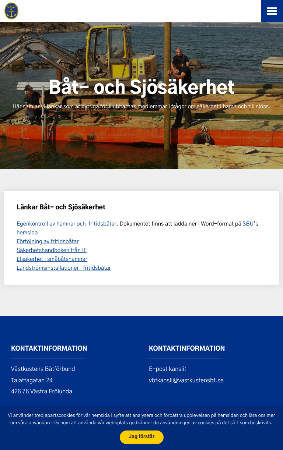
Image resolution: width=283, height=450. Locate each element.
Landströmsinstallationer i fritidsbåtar (64, 267)
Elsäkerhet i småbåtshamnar (52, 259)
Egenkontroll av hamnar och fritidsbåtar (66, 223)
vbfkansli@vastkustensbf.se (186, 380)
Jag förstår (141, 437)
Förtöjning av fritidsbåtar (48, 241)
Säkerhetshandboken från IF (52, 250)
